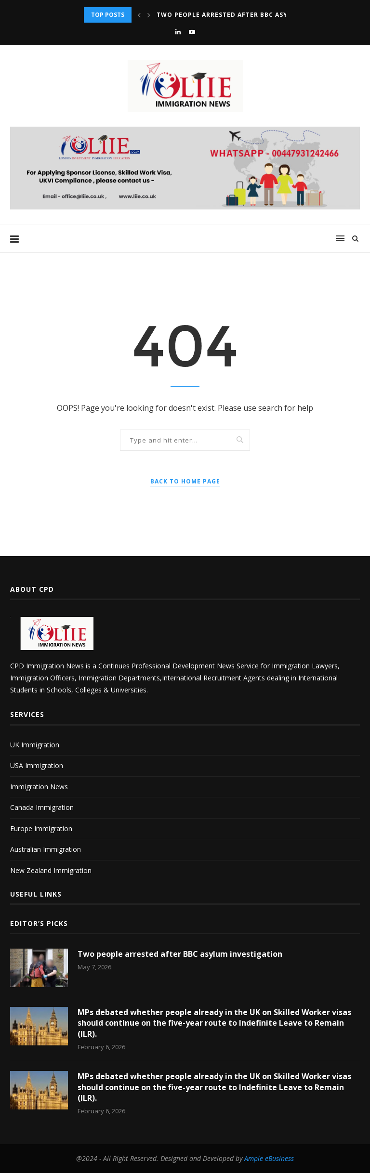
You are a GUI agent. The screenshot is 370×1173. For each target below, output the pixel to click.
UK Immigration (34, 744)
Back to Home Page (185, 481)
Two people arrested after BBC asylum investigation (257, 15)
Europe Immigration (41, 828)
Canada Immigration (42, 807)
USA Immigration (36, 765)
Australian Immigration (45, 849)
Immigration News (39, 786)
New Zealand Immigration (51, 870)
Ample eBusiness (269, 1158)
